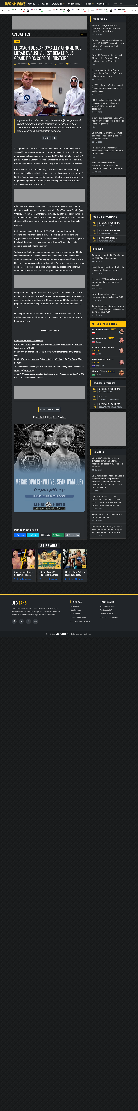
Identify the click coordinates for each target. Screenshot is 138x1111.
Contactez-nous (106, 614)
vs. (50, 417)
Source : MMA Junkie (49, 330)
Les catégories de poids (80, 621)
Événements (58, 3)
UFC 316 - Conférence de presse (28, 377)
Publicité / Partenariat (109, 618)
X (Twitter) (33, 535)
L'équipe (23, 64)
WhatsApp (58, 535)
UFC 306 (59, 156)
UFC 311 (52, 217)
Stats (90, 3)
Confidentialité (106, 610)
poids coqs (19, 156)
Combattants (75, 3)
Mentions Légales (107, 606)
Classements (104, 3)
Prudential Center (29, 160)
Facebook (20, 535)
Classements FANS (78, 618)
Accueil (31, 3)
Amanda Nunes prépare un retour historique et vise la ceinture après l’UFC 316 (49, 374)
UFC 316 (46, 138)
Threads (45, 535)
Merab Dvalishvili (70, 148)
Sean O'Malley (59, 417)
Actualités (43, 3)
